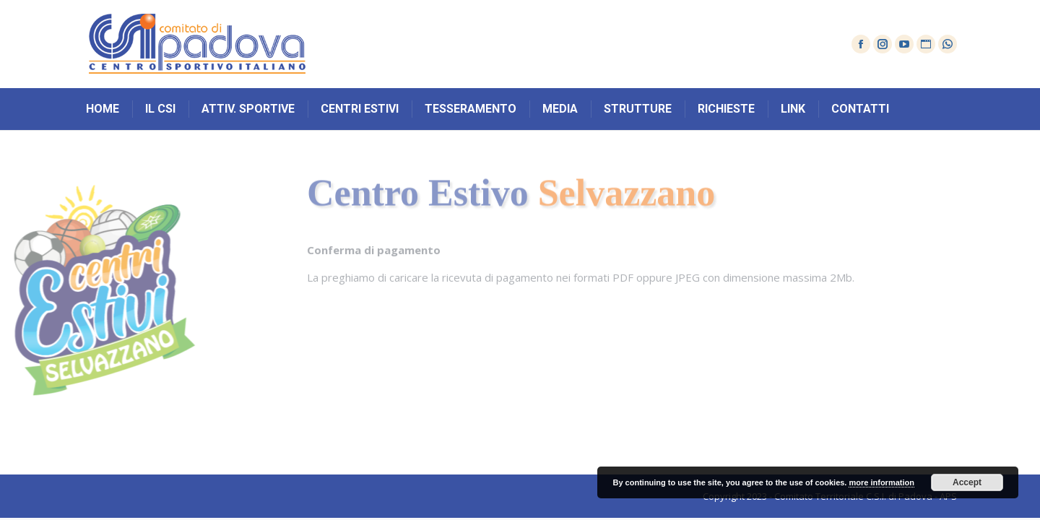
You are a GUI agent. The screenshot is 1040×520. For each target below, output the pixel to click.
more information (881, 482)
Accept (967, 482)
